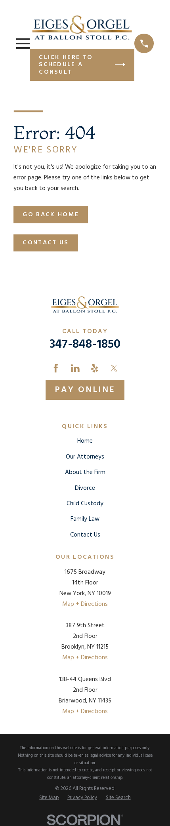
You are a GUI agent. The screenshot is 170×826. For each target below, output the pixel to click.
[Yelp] (94, 368)
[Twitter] (114, 368)
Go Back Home (51, 214)
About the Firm (85, 472)
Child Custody (85, 503)
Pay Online (85, 390)
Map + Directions (85, 604)
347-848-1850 (85, 344)
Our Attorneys (85, 457)
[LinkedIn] (75, 368)
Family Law (85, 519)
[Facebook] (56, 368)
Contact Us (46, 242)
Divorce (85, 488)
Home (85, 441)
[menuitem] (49, 798)
